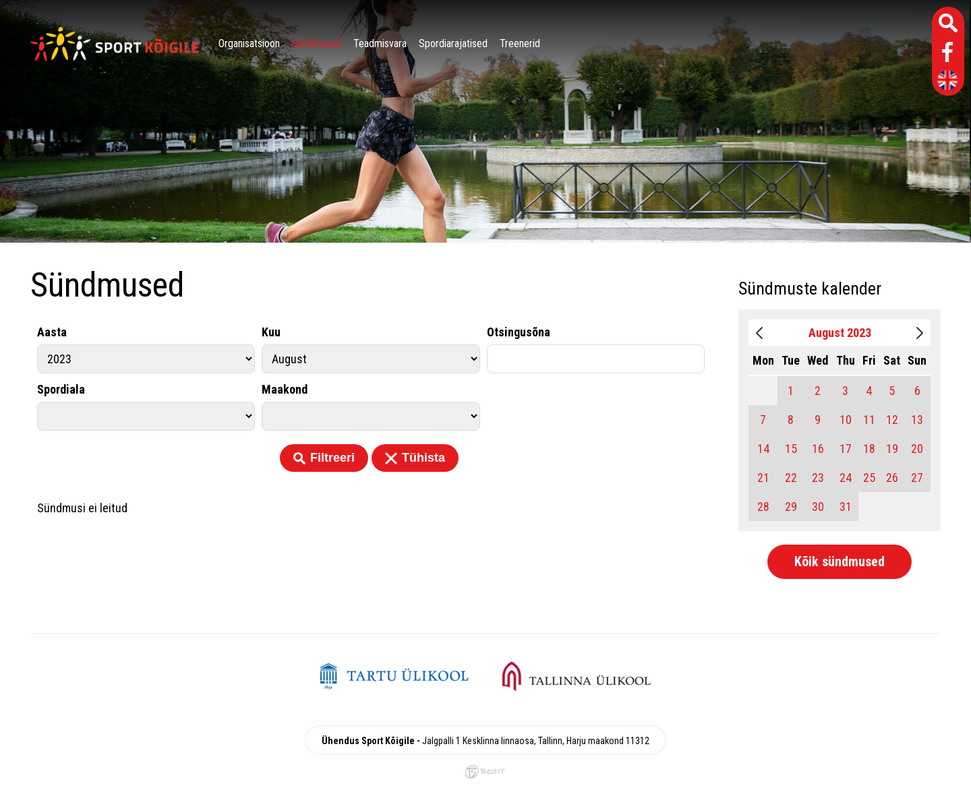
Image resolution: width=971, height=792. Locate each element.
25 (869, 477)
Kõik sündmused (839, 561)
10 (846, 420)
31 (846, 506)
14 (763, 448)
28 (763, 506)
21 (763, 477)
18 (869, 448)
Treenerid (520, 43)
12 (892, 420)
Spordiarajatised (453, 43)
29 (791, 506)
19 (892, 448)
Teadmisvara (380, 43)
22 (791, 477)
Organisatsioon (249, 43)
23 (818, 477)
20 (917, 448)
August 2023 (839, 333)
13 (917, 420)
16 (818, 448)
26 (892, 477)
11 (869, 420)
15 (791, 448)
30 (818, 506)
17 (846, 448)
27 (917, 477)
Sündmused (316, 43)
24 (846, 477)
